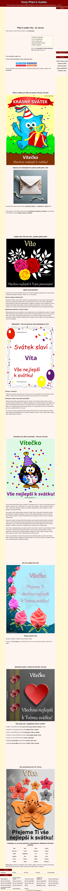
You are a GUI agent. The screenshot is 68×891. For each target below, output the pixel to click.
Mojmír (25, 859)
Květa (46, 856)
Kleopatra (46, 861)
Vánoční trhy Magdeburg (39, 878)
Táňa (32, 740)
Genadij (37, 743)
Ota (36, 853)
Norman (24, 213)
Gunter (14, 859)
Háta (25, 848)
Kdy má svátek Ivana (53, 881)
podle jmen (31, 30)
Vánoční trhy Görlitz (29, 878)
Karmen (46, 859)
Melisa (35, 859)
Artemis (37, 729)
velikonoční (40, 206)
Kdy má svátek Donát (5, 881)
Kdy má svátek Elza (17, 881)
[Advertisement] (30, 16)
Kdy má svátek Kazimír (18, 883)
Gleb (46, 853)
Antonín (29, 743)
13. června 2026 (14, 743)
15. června (16, 641)
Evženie (46, 851)
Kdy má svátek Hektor (41, 881)
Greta (39, 735)
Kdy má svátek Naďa (17, 885)
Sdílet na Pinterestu (21, 65)
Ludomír (36, 861)
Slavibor (34, 726)
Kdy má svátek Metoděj (6, 885)
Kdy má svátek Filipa (29, 881)
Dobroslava (38, 211)
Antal (32, 743)
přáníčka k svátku (30, 206)
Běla (14, 848)
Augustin (14, 856)
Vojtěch (46, 848)
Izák (35, 740)
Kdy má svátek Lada (29, 883)
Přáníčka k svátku (62, 70)
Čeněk (25, 851)
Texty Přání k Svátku (34, 2)
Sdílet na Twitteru (21, 63)
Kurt (25, 856)
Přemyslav (14, 851)
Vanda (14, 861)
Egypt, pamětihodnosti (62, 68)
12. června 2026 (14, 740)
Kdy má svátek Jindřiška (6, 883)
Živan (35, 848)
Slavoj (30, 726)
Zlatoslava (35, 851)
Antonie (28, 740)
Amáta (25, 861)
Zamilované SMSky (62, 63)
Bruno (25, 737)
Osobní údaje (37, 890)
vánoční (46, 206)
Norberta (30, 213)
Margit (35, 735)
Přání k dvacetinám (62, 65)
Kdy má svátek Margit (53, 883)
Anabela (32, 732)
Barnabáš (31, 737)
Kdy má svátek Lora (41, 883)
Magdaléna (25, 853)
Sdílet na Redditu (32, 65)
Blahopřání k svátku (41, 885)
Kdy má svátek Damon (53, 878)
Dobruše (44, 211)
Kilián (35, 856)
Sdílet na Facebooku (32, 63)
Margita (31, 735)
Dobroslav (32, 211)
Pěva (32, 729)
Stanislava (27, 732)
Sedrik (14, 853)
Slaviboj (39, 726)
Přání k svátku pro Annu (62, 61)
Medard (28, 729)
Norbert (20, 213)
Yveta (26, 726)
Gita (28, 735)
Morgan (38, 732)
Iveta (23, 726)
